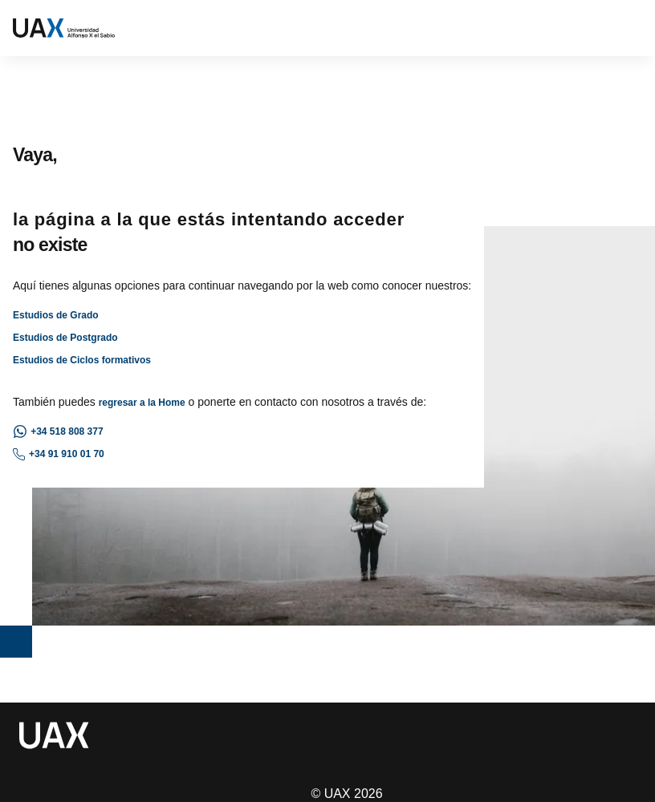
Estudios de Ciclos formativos (82, 360)
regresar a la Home (142, 402)
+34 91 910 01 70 (58, 454)
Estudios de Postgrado (65, 337)
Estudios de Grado (56, 315)
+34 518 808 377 (58, 431)
